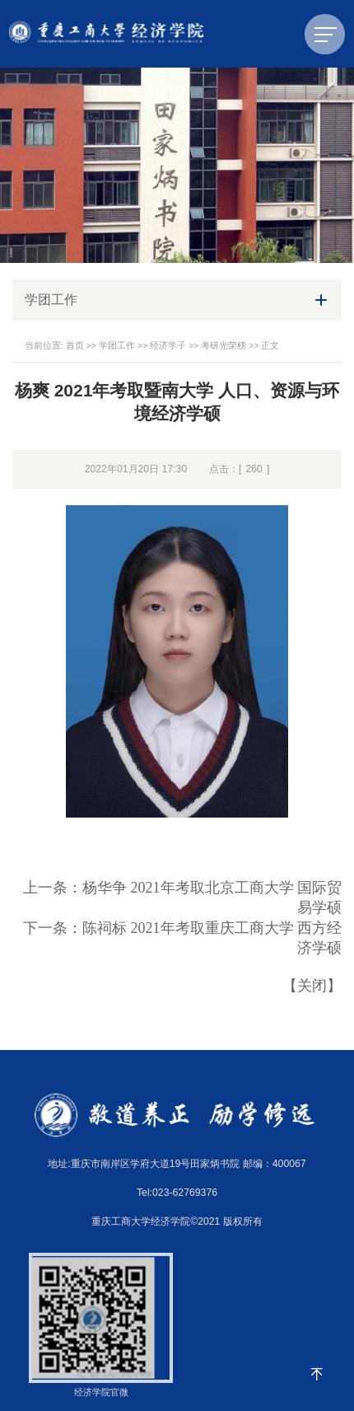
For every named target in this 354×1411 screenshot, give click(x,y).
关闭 (312, 985)
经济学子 (168, 345)
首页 (75, 345)
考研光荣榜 (223, 345)
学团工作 (117, 345)
